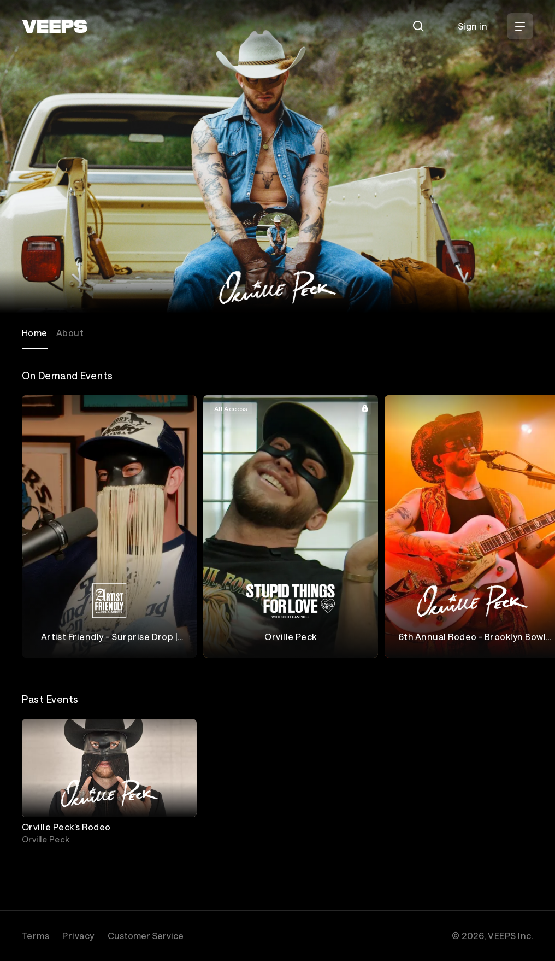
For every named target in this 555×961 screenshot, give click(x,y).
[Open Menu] (520, 26)
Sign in (472, 26)
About (70, 332)
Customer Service (146, 935)
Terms (35, 935)
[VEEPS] (54, 26)
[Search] (418, 26)
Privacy (78, 935)
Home (35, 332)
